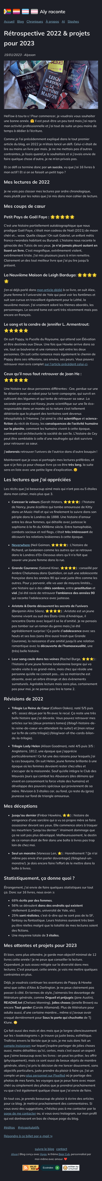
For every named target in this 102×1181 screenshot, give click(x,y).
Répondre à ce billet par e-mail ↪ (28, 1136)
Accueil (9, 21)
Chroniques (35, 21)
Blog (20, 21)
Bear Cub (64, 1154)
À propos (52, 21)
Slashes (73, 21)
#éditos (9, 1127)
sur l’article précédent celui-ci (66, 364)
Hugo (43, 1154)
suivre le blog (44, 1149)
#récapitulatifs (28, 1127)
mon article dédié (49, 290)
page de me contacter (20, 1113)
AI (63, 21)
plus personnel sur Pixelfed (45, 1075)
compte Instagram (17, 1046)
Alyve (14, 1154)
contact (61, 1149)
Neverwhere (21, 545)
